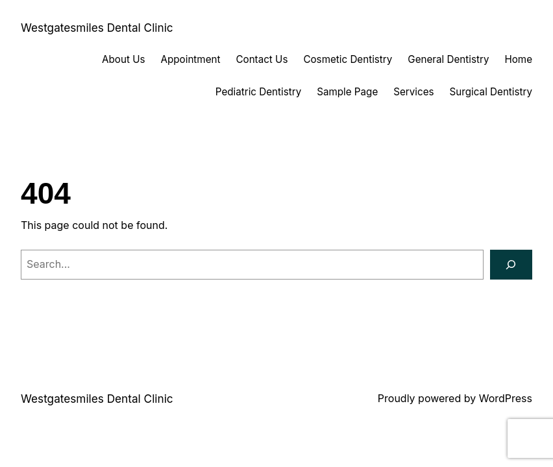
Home (518, 59)
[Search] (511, 265)
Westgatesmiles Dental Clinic (97, 27)
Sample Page (347, 92)
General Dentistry (448, 59)
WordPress (505, 398)
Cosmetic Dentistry (347, 59)
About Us (123, 59)
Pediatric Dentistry (258, 92)
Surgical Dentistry (491, 92)
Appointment (191, 59)
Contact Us (262, 59)
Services (413, 92)
